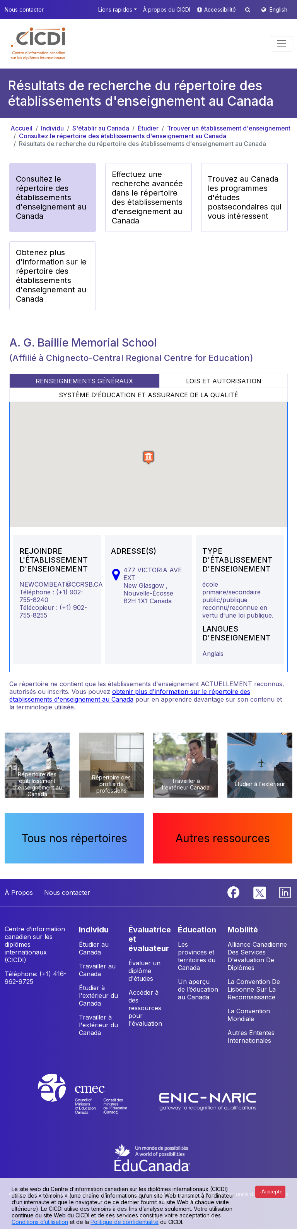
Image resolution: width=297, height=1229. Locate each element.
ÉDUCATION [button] (197, 929)
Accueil (21, 128)
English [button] (278, 9)
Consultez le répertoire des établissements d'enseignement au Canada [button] (51, 197)
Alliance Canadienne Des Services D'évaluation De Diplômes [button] (257, 956)
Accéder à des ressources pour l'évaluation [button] (145, 1008)
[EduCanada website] (152, 1157)
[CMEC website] (93, 1101)
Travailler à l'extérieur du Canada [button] (98, 1025)
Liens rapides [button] (115, 9)
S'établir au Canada (100, 128)
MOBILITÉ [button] (242, 929)
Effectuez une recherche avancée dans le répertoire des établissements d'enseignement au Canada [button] (147, 197)
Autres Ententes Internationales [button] (251, 1036)
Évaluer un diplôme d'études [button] (144, 970)
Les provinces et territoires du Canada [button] (196, 956)
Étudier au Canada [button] (94, 948)
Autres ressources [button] (223, 838)
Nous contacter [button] (24, 9)
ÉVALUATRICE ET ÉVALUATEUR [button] (149, 939)
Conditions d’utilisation (40, 1222)
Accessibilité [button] (220, 9)
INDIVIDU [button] (94, 929)
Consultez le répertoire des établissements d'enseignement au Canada (122, 136)
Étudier (148, 128)
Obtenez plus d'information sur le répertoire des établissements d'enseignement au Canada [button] (51, 276)
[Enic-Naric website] (207, 1101)
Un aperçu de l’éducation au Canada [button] (198, 989)
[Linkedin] (285, 892)
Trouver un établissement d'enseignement (228, 128)
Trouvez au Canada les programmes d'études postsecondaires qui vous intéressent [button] (244, 197)
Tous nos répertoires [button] (74, 838)
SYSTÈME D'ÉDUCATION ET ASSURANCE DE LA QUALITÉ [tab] (148, 395)
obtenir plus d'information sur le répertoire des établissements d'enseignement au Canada (129, 695)
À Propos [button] (19, 892)
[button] (38, 43)
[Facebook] (234, 892)
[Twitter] (260, 892)
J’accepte (271, 1192)
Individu (52, 128)
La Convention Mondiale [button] (248, 1015)
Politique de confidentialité (124, 1222)
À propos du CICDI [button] (166, 9)
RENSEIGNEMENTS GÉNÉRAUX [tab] (84, 381)
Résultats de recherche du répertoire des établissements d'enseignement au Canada (142, 144)
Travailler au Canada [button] (97, 970)
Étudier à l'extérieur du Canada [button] (98, 995)
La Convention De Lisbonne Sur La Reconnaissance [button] (253, 989)
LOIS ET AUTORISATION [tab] (223, 381)
